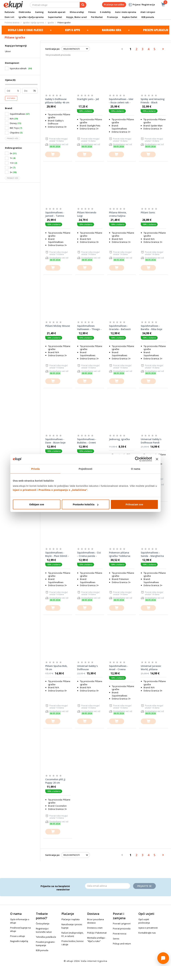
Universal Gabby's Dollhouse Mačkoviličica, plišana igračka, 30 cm (88, 667)
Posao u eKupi (17, 936)
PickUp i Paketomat (97, 932)
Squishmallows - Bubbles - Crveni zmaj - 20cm (86, 441)
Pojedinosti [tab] (85, 468)
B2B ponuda (147, 17)
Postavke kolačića (85, 504)
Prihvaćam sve (134, 504)
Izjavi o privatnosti (24, 489)
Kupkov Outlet (129, 17)
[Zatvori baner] (157, 459)
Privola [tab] (35, 468)
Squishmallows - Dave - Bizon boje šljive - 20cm (55, 441)
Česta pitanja (42, 923)
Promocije (112, 17)
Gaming (39, 12)
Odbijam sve (36, 504)
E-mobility (105, 12)
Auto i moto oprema (125, 12)
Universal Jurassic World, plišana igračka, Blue (151, 667)
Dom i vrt (9, 17)
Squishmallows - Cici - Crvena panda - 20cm (89, 554)
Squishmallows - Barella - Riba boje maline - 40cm (151, 327)
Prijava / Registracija (141, 4)
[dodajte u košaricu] (52, 154)
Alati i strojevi (147, 12)
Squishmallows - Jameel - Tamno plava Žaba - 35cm (56, 214)
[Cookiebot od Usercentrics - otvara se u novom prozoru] (137, 459)
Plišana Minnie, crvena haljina (118, 214)
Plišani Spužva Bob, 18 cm (56, 667)
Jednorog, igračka (119, 439)
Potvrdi (11, 98)
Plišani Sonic (148, 212)
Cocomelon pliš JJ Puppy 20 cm (55, 781)
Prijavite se (144, 886)
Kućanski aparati (56, 12)
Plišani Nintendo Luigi (86, 214)
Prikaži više (12, 138)
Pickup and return (122, 943)
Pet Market (97, 17)
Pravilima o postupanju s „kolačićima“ (63, 489)
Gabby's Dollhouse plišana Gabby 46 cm (57, 100)
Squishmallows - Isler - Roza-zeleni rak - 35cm (121, 100)
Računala (9, 12)
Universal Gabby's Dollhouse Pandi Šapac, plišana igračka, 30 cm (151, 441)
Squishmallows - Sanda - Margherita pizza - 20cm (152, 554)
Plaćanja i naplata (70, 919)
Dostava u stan (95, 927)
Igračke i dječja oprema (31, 17)
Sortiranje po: (52, 48)
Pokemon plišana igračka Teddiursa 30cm (119, 554)
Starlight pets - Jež (88, 99)
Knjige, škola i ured (76, 17)
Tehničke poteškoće (46, 936)
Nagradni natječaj (19, 941)
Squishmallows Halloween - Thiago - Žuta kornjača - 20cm (89, 327)
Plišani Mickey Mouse (57, 325)
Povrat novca (119, 933)
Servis (116, 938)
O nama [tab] (135, 468)
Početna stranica (12, 22)
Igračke (51, 22)
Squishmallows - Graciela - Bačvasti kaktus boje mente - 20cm (121, 327)
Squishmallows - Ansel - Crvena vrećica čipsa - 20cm (120, 667)
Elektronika (25, 12)
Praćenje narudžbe (114, 4)
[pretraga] (83, 5)
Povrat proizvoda (121, 928)
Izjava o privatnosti (148, 927)
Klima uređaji (77, 12)
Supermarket (55, 17)
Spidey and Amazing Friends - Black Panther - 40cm (152, 100)
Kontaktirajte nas (147, 932)
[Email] (107, 886)
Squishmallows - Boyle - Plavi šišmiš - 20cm (57, 554)
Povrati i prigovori (122, 923)
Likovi (8, 51)
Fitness (92, 12)
